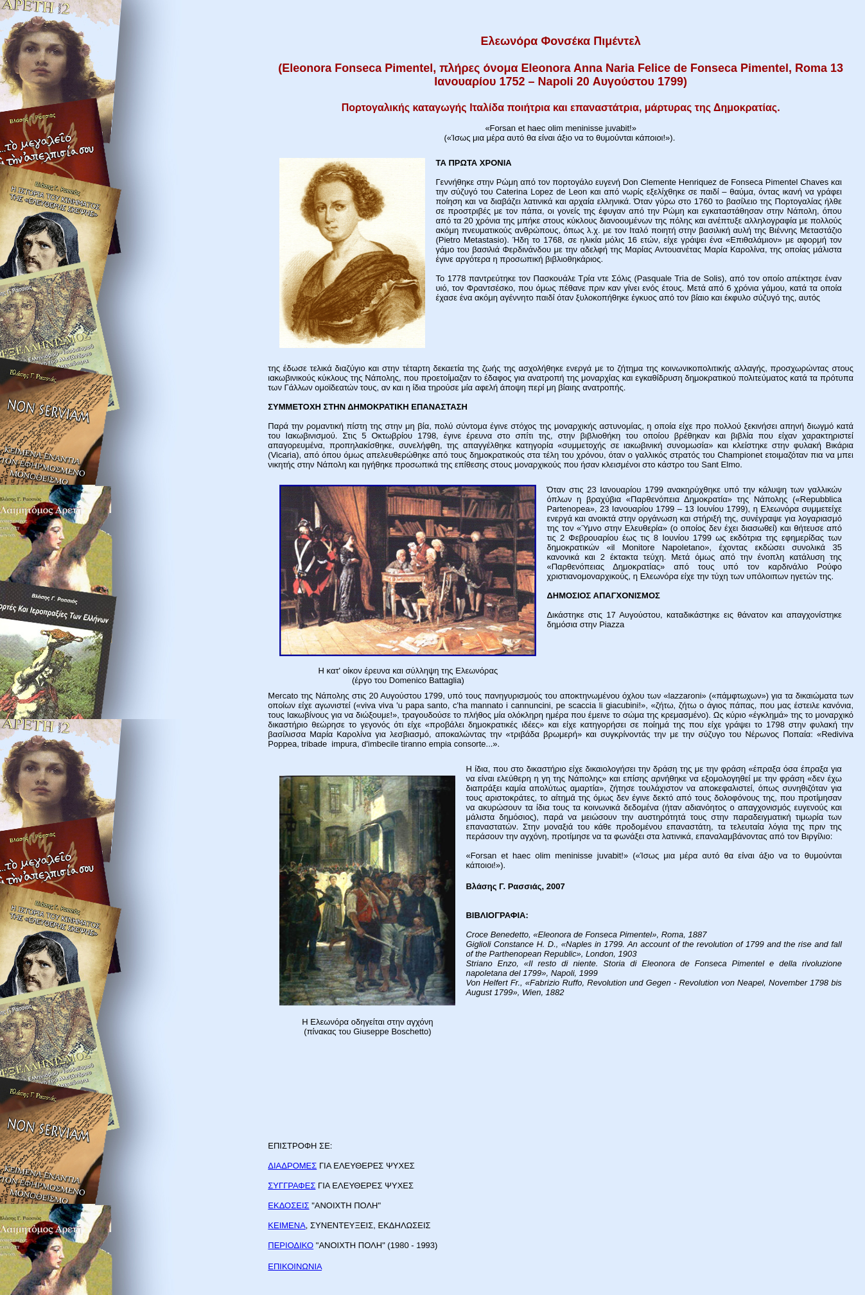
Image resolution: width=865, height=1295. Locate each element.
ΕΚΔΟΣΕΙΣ (288, 1205)
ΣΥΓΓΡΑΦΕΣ (291, 1185)
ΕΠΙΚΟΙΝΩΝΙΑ (295, 1266)
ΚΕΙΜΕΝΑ (287, 1225)
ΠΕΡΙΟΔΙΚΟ (290, 1245)
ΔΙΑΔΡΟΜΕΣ (292, 1165)
